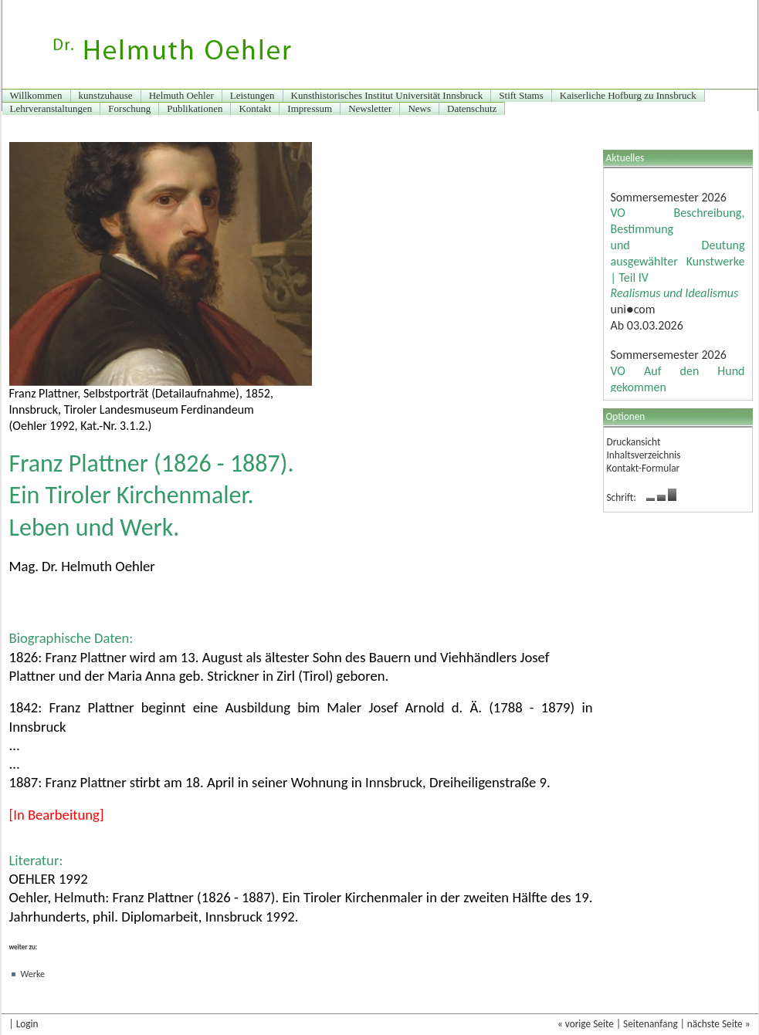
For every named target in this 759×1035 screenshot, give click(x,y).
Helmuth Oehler (181, 95)
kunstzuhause (106, 95)
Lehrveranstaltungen (51, 108)
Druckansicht (634, 441)
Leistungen (252, 95)
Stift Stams (521, 95)
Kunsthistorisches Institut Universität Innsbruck (387, 95)
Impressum (309, 108)
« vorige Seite (585, 1023)
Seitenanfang (650, 1023)
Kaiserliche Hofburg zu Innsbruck (628, 95)
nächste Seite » (719, 1023)
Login (27, 1023)
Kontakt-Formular (643, 468)
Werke (33, 974)
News (419, 108)
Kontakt (255, 108)
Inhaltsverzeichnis (644, 455)
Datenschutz (471, 108)
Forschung (129, 108)
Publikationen (194, 108)
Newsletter (369, 108)
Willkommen (36, 95)
